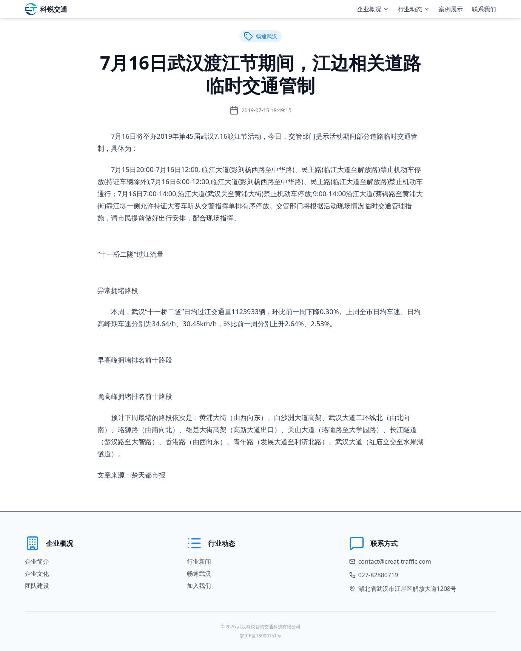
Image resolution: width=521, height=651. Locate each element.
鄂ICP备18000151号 (260, 635)
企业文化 (37, 573)
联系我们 (484, 9)
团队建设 (37, 585)
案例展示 (451, 9)
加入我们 (199, 585)
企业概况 (373, 9)
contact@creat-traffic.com (394, 561)
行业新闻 (199, 561)
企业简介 (37, 561)
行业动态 (414, 9)
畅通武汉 (199, 573)
